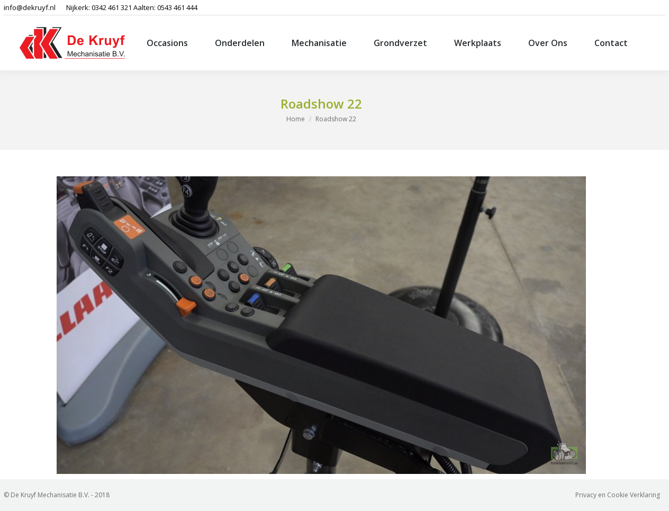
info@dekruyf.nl (30, 7)
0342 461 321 (112, 7)
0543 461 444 (177, 7)
